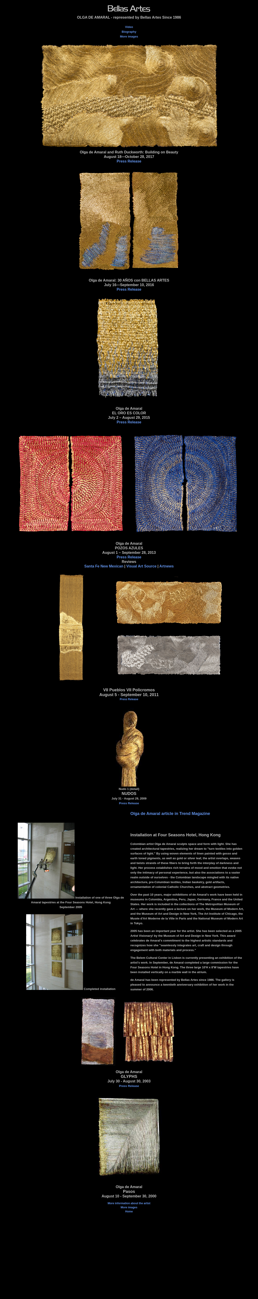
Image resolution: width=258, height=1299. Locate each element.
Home (129, 1211)
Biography (129, 31)
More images (129, 36)
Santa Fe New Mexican (103, 566)
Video (129, 27)
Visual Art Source (141, 566)
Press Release (129, 161)
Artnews (166, 566)
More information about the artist (129, 1203)
